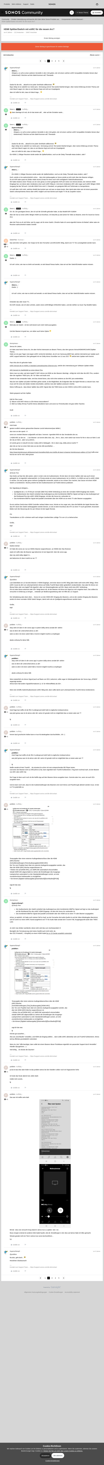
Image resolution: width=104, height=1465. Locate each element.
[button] (2, 13)
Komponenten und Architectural (72, 19)
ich (90, 452)
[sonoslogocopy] (52, 4)
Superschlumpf (15, 68)
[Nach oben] (100, 1289)
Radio (32, 4)
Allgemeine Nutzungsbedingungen (35, 1292)
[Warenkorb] (97, 4)
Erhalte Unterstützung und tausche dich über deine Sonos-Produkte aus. (35, 19)
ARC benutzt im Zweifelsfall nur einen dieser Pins (26, 370)
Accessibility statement (72, 1292)
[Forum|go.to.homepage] (24, 12)
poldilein (12, 422)
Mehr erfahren (16, 4)
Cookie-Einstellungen (56, 1292)
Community (5, 19)
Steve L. (12, 109)
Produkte (7, 4)
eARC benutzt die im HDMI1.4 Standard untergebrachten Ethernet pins (33, 366)
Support (25, 4)
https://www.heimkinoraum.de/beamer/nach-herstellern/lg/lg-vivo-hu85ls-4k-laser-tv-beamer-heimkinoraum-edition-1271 (49, 452)
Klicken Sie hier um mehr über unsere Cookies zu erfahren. (63, 1451)
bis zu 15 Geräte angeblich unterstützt (59, 933)
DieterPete (13, 240)
